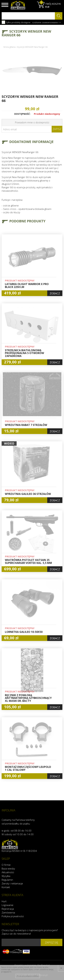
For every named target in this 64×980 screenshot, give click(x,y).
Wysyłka (6, 876)
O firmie (6, 864)
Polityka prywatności (13, 916)
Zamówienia (8, 912)
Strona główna (9, 47)
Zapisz (57, 129)
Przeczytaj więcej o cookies (27, 976)
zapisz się (51, 942)
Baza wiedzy (8, 868)
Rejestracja (8, 908)
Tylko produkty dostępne (16, 22)
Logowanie (7, 905)
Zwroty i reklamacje (12, 883)
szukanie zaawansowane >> (46, 22)
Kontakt (6, 887)
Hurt (4, 901)
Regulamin (7, 879)
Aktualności (8, 872)
